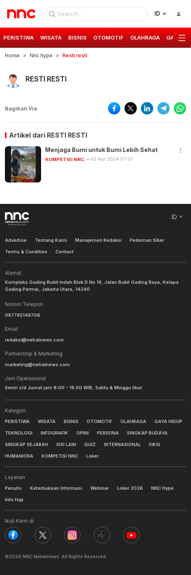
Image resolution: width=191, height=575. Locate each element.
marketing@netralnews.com (37, 364)
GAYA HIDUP (168, 421)
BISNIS (71, 421)
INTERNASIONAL (122, 444)
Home (12, 55)
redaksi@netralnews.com (34, 340)
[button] (180, 151)
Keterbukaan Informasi (56, 488)
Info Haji (14, 500)
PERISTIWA (17, 421)
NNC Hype (162, 488)
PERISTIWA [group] (18, 37)
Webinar (99, 488)
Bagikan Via (21, 108)
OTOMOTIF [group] (108, 37)
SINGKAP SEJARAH (26, 444)
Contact (64, 252)
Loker (92, 456)
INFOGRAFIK (54, 433)
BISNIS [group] (77, 37)
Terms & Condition (26, 252)
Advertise (16, 240)
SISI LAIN (66, 444)
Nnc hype (41, 55)
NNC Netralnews (41, 556)
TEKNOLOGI (18, 433)
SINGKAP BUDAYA (147, 433)
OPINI (82, 433)
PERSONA (108, 433)
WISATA (46, 421)
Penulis (13, 488)
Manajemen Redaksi (98, 240)
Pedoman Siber (147, 240)
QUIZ (90, 444)
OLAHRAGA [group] (145, 37)
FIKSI (154, 444)
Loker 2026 (130, 488)
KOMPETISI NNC (65, 159)
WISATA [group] (51, 37)
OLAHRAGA (133, 421)
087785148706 (22, 315)
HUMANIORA (19, 456)
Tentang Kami (51, 240)
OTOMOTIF (99, 421)
